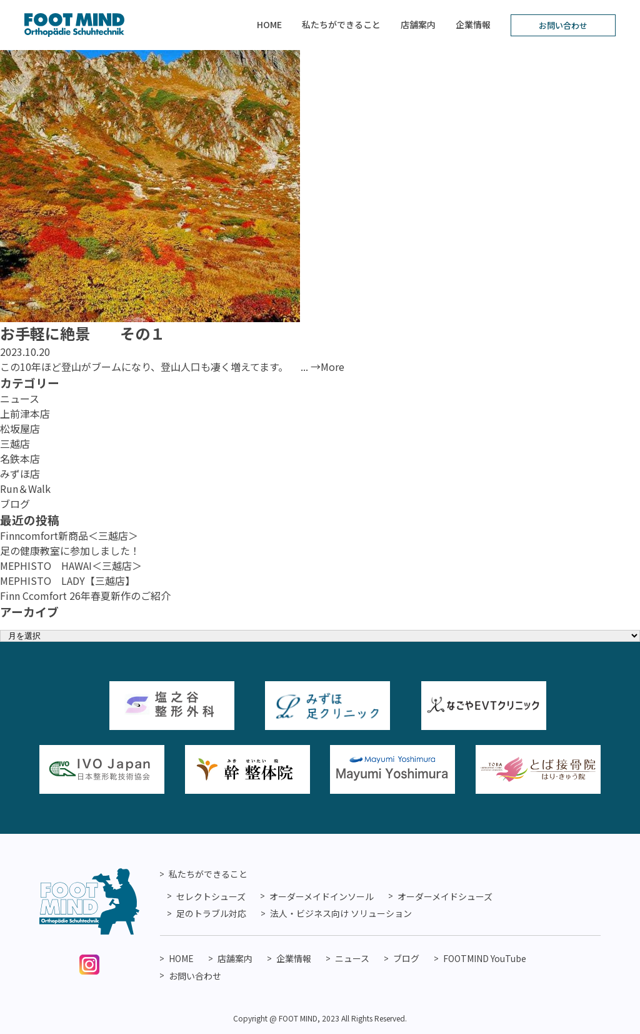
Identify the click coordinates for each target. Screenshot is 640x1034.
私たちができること (341, 24)
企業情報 (473, 24)
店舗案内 (418, 24)
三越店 (15, 443)
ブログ (15, 503)
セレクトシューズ (211, 896)
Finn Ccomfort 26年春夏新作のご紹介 (85, 595)
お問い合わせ (563, 25)
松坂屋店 (20, 428)
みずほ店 (20, 473)
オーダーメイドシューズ (445, 896)
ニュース (19, 398)
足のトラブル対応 (211, 913)
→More (327, 366)
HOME (269, 24)
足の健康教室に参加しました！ (70, 550)
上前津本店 (25, 413)
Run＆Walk (25, 488)
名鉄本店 (20, 458)
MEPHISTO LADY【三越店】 (67, 580)
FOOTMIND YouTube (484, 958)
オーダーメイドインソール (321, 896)
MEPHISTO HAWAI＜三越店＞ (71, 565)
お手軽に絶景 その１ (82, 333)
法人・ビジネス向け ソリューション (341, 913)
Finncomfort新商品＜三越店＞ (69, 535)
